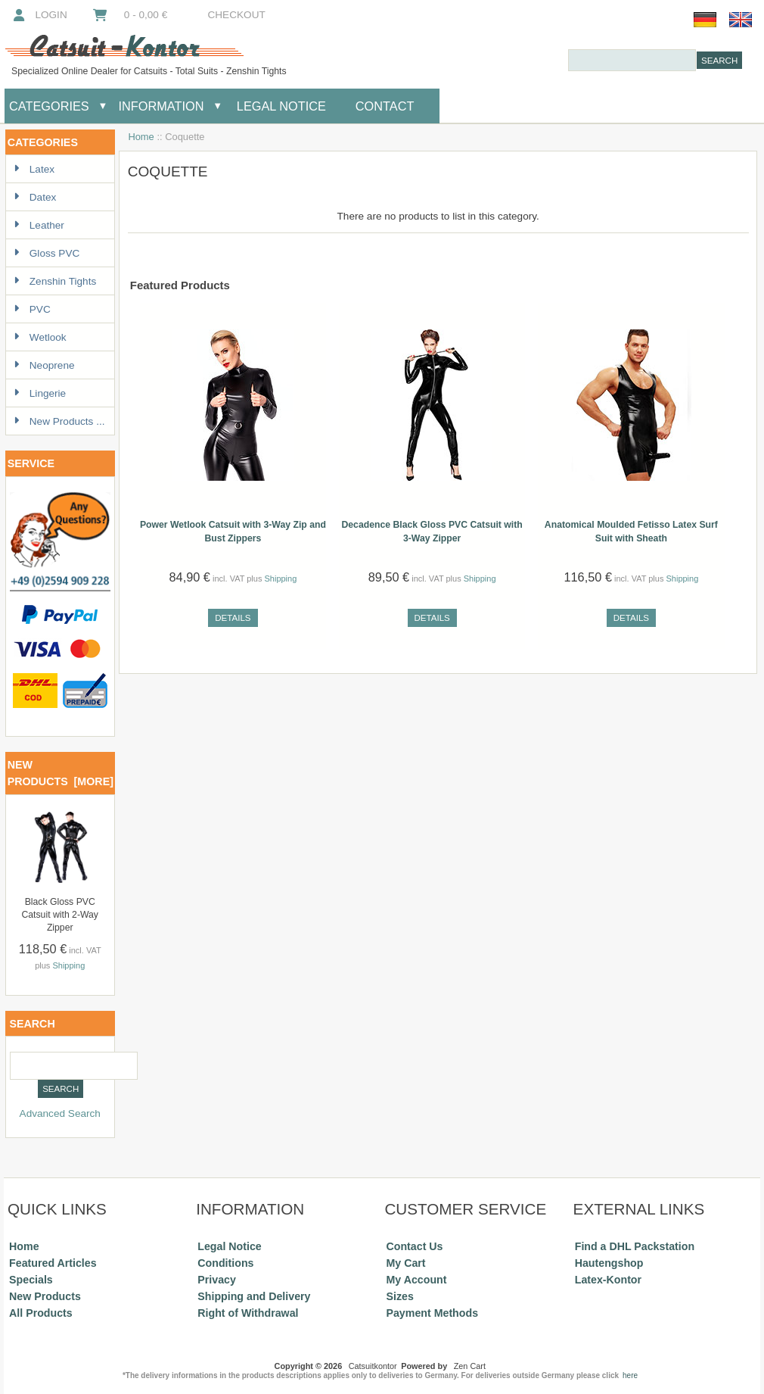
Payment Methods (433, 1313)
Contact (385, 106)
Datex (35, 197)
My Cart (406, 1263)
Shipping (68, 965)
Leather (39, 225)
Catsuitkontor (373, 1366)
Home (141, 136)
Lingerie (40, 393)
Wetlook (40, 337)
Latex (34, 169)
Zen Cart (470, 1366)
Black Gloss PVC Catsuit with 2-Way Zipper (59, 915)
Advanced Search (60, 1113)
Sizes (400, 1296)
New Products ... (59, 421)
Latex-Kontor (608, 1280)
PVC (32, 309)
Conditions (225, 1263)
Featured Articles (53, 1263)
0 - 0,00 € (129, 14)
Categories (49, 106)
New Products (45, 1296)
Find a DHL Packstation (634, 1246)
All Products (41, 1313)
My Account (417, 1280)
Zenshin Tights (55, 281)
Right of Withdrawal (247, 1313)
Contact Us (415, 1246)
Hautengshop (609, 1263)
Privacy (216, 1280)
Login (39, 14)
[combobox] (632, 60)
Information (161, 106)
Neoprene (44, 365)
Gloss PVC (46, 253)
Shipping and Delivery (253, 1296)
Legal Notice (279, 106)
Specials (31, 1280)
